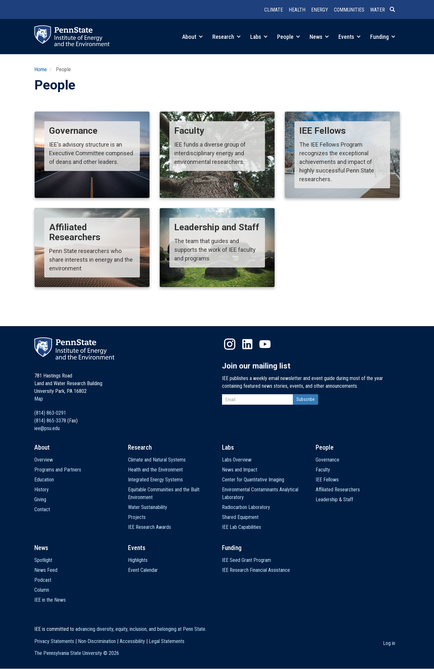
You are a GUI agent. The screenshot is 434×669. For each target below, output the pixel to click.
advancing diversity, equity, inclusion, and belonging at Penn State (140, 629)
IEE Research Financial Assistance (256, 570)
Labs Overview (236, 460)
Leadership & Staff (334, 499)
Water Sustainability (147, 507)
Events (349, 36)
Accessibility (132, 641)
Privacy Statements (54, 641)
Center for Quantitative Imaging (253, 480)
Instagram (229, 344)
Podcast (42, 580)
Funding (382, 36)
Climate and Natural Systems (157, 460)
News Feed (45, 570)
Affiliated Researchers (338, 490)
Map (38, 399)
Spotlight (43, 560)
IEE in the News (50, 600)
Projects (137, 517)
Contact (42, 509)
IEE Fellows (327, 480)
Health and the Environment (155, 470)
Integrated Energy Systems (155, 480)
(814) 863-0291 (50, 413)
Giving (40, 499)
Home (40, 69)
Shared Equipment (240, 517)
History (41, 490)
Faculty (323, 470)
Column (41, 590)
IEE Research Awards (149, 527)
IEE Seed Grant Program (246, 560)
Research (226, 36)
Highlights (138, 560)
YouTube (265, 344)
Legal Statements (166, 641)
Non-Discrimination (97, 641)
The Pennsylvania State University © (76, 653)
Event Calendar (143, 570)
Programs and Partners (57, 470)
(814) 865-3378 (50, 421)
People (288, 36)
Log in (389, 643)
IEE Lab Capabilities (241, 527)
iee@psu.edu (47, 428)
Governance (327, 460)
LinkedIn (247, 344)
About (192, 36)
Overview (43, 460)
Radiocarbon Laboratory (246, 507)
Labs (259, 36)
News (319, 36)
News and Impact (239, 470)
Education (44, 480)
